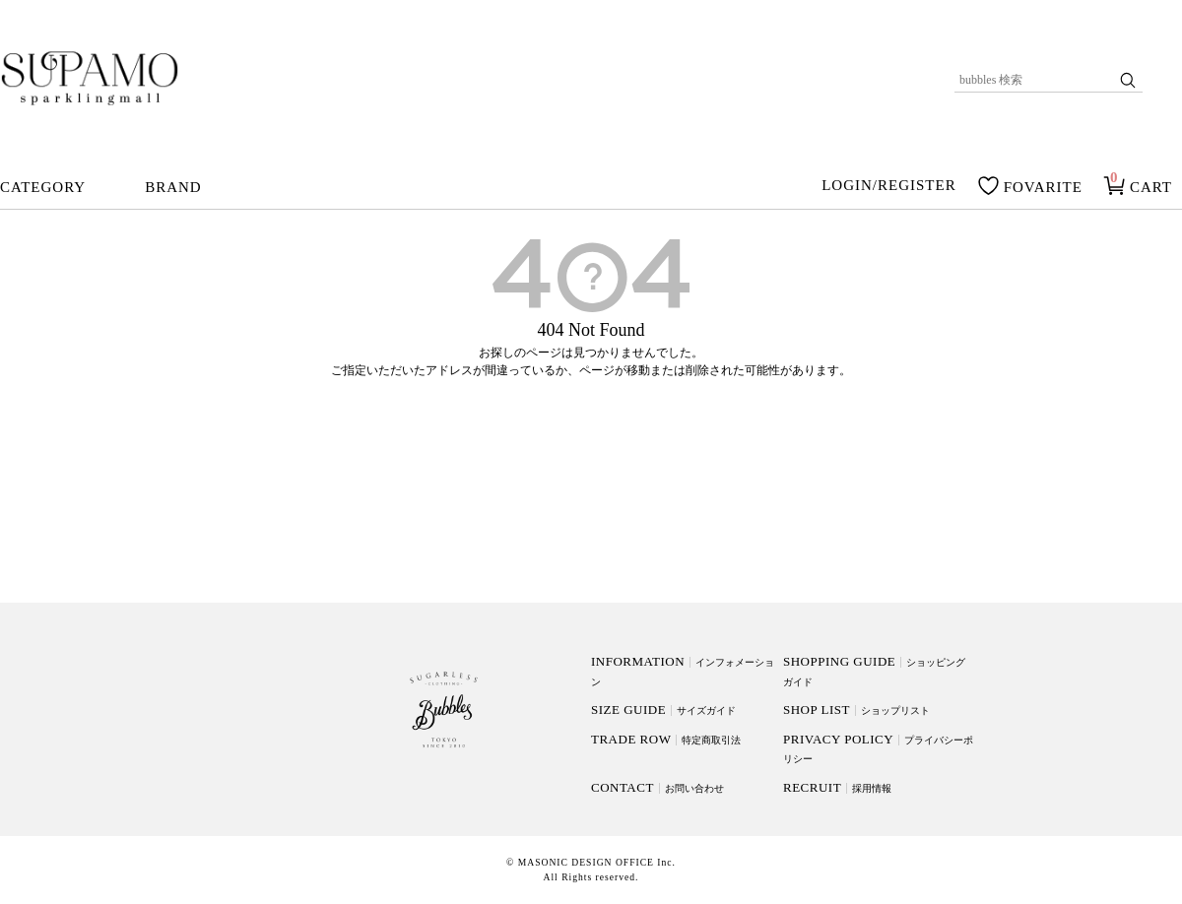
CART (1151, 187)
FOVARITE (1043, 187)
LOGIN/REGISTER (888, 186)
